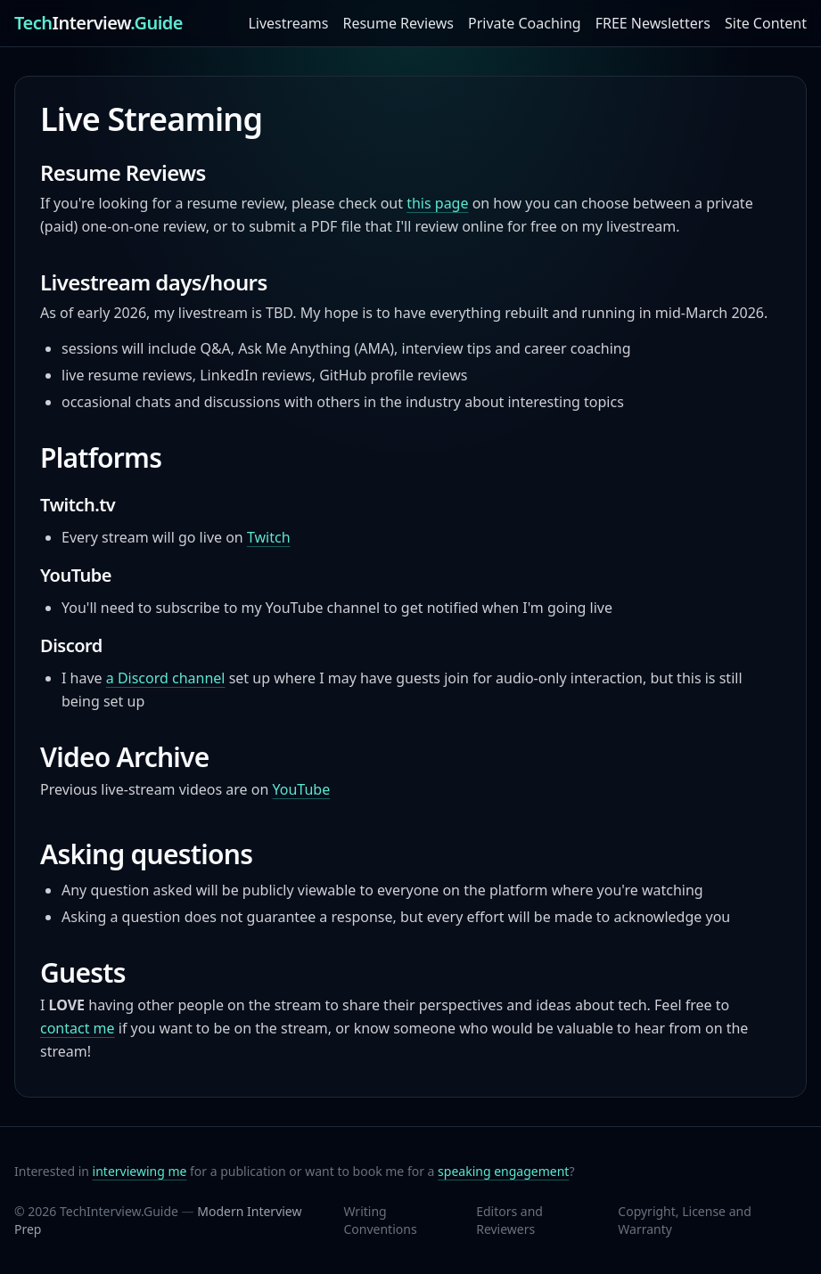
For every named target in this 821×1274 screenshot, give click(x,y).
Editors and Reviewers (509, 1220)
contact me (77, 1028)
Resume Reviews (398, 23)
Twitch (269, 537)
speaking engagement (503, 1171)
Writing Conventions (379, 1220)
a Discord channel (166, 678)
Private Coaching (524, 23)
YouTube (302, 789)
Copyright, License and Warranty (684, 1220)
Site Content (766, 23)
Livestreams (288, 23)
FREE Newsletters (652, 23)
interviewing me (140, 1171)
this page (437, 203)
